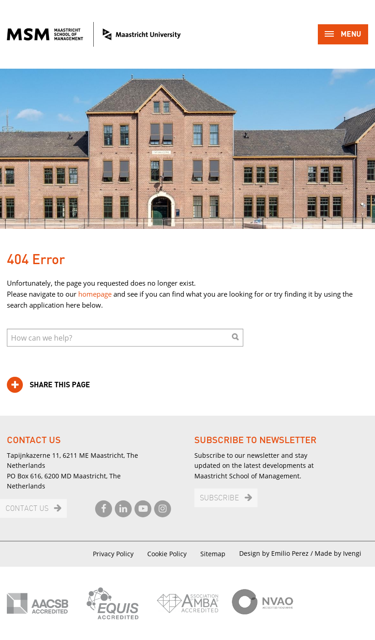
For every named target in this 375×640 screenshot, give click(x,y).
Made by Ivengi (338, 553)
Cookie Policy (167, 553)
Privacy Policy (113, 553)
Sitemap (212, 553)
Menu (343, 35)
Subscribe (219, 498)
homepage (95, 293)
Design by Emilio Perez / (277, 553)
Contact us (26, 509)
